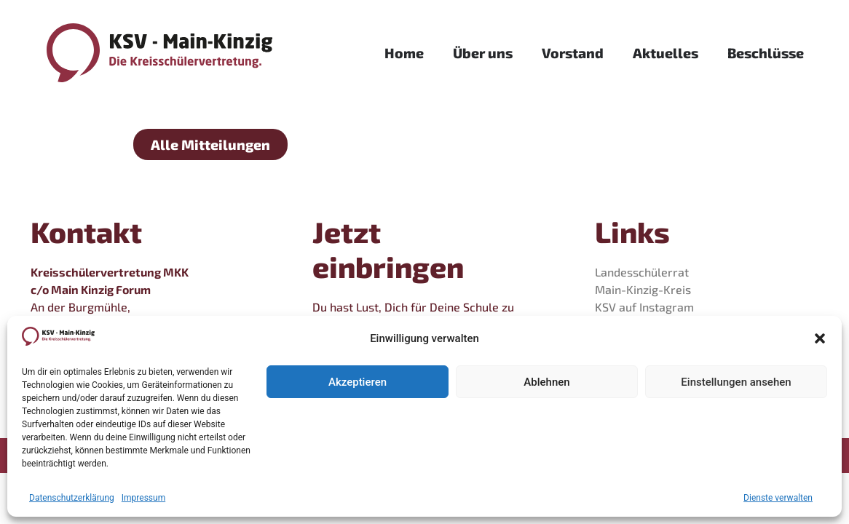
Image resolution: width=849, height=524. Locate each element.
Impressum (143, 498)
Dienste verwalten (778, 498)
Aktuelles (665, 52)
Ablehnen (546, 382)
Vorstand (573, 52)
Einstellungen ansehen (736, 382)
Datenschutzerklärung (71, 498)
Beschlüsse (765, 52)
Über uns (483, 52)
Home (404, 52)
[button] (820, 338)
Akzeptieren (357, 382)
